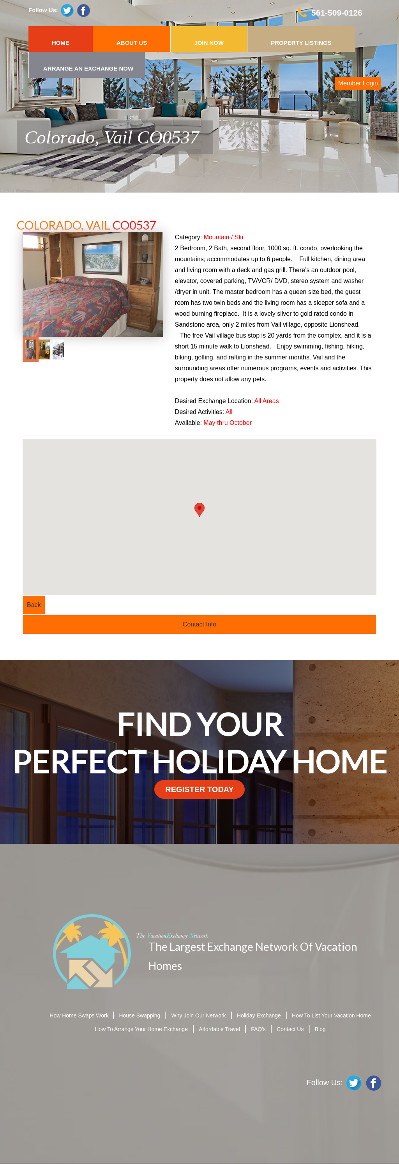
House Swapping (139, 1015)
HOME (60, 42)
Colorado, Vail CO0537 (112, 137)
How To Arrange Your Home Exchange (141, 1029)
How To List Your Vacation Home (331, 1015)
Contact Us (290, 1029)
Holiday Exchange (259, 1015)
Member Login (358, 83)
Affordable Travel (219, 1029)
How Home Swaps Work (79, 1015)
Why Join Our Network (198, 1015)
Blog (320, 1029)
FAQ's (258, 1029)
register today (199, 789)
